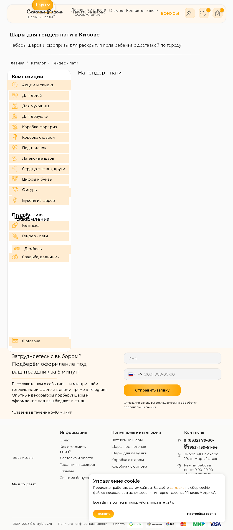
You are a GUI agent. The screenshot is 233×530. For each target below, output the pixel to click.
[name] (172, 358)
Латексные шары (127, 440)
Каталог (38, 63)
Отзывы (67, 471)
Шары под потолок (128, 446)
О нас (65, 440)
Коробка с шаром (127, 460)
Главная (17, 63)
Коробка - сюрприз (129, 466)
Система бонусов (75, 478)
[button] (42, 5)
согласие (177, 488)
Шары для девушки (129, 453)
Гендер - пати (65, 63)
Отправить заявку (152, 390)
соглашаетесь (165, 402)
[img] (23, 441)
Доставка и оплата (76, 458)
